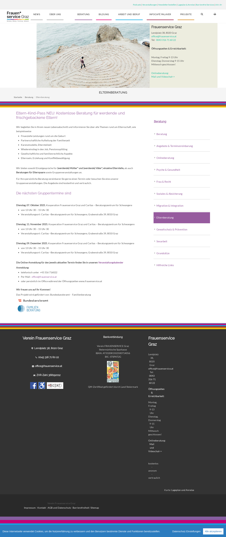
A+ (221, 4)
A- (218, 4)
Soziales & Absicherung (169, 193)
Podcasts (137, 4)
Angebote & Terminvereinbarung (174, 145)
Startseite (18, 97)
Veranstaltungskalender (110, 262)
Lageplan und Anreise (182, 490)
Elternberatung (165, 217)
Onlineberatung (165, 157)
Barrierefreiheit (81, 507)
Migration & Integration (169, 205)
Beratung (29, 97)
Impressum (30, 507)
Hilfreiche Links (165, 265)
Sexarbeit (161, 241)
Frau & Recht (163, 181)
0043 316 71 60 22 (166, 39)
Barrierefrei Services (205, 4)
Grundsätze (163, 253)
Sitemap (94, 507)
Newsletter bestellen (167, 4)
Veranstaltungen (149, 4)
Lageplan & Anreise (186, 4)
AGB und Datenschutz (59, 507)
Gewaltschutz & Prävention (171, 229)
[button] (202, 15)
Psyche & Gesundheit (168, 169)
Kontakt (41, 507)
